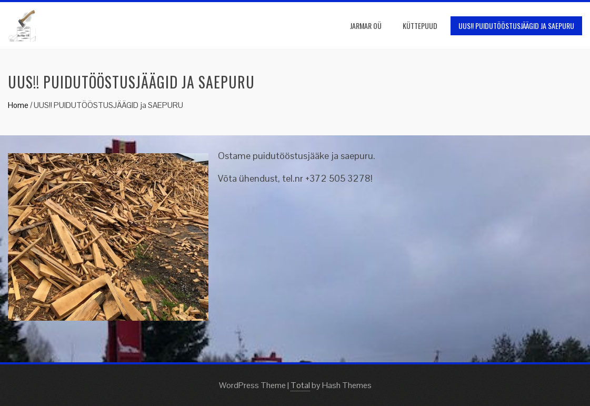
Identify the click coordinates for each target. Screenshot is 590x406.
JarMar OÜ (366, 25)
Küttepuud (420, 25)
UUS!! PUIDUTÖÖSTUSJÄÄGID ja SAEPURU (516, 25)
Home (18, 105)
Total (300, 385)
